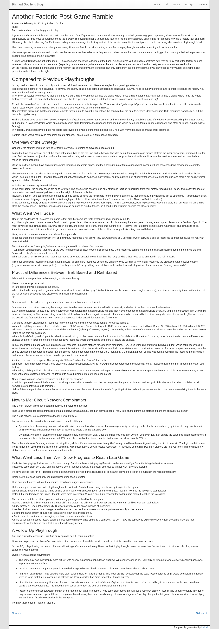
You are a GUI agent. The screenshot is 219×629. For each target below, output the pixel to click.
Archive (203, 4)
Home (157, 4)
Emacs (176, 4)
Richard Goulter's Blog (27, 4)
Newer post (18, 613)
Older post (201, 613)
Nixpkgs (189, 4)
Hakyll (204, 627)
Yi (167, 4)
